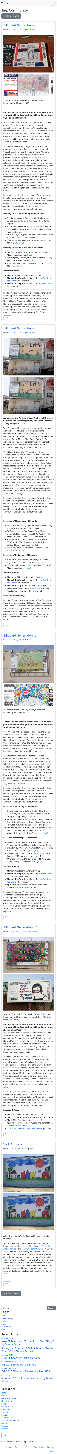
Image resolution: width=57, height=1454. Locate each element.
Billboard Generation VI (19, 25)
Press (3, 1324)
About (4, 1315)
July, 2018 (5, 1375)
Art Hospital (37, 588)
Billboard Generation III (20, 927)
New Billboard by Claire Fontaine (21, 1358)
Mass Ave (5, 1426)
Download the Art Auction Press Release (25, 1128)
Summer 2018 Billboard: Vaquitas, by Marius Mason (28, 1379)
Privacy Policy (7, 1318)
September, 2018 (8, 1361)
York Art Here (12, 1144)
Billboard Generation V (19, 328)
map (21, 243)
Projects (4, 1321)
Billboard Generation (10, 1420)
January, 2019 (7, 1355)
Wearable (5, 1428)
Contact (4, 1329)
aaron (36, 931)
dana (33, 29)
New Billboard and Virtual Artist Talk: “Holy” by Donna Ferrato (27, 1343)
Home (8, 1447)
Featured (5, 1423)
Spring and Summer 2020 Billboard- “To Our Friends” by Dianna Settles (27, 1349)
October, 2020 (7, 1338)
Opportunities (7, 1406)
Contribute (6, 1326)
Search (51, 1308)
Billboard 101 (7, 1417)
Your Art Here (8, 3)
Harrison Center (45, 283)
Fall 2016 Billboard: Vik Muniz (19, 1364)
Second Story (20, 887)
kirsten (32, 1149)
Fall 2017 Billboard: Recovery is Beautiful (25, 1371)
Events (4, 1395)
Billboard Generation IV (19, 635)
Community (6, 1409)
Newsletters (6, 1401)
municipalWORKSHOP (34, 1249)
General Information (10, 1398)
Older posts (11, 15)
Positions (5, 1412)
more (7, 317)
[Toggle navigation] (52, 3)
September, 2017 (8, 1368)
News (3, 1393)
